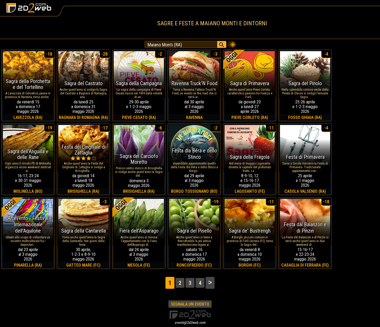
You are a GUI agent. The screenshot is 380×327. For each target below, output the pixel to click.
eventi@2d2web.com (190, 322)
